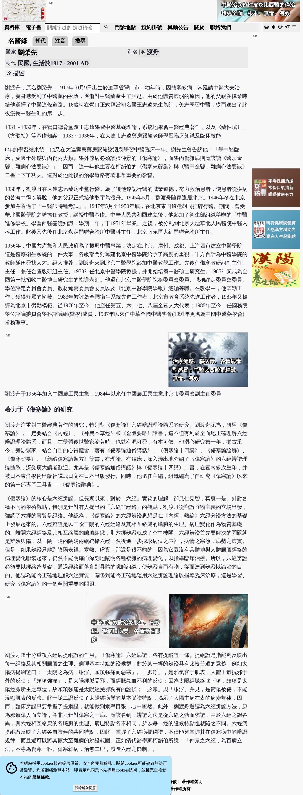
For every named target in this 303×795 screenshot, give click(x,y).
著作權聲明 (192, 781)
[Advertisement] (85, 363)
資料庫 (12, 27)
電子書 (33, 27)
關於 (199, 27)
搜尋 (80, 41)
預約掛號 (151, 27)
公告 (178, 27)
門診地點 (125, 27)
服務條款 (40, 777)
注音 (60, 41)
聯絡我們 (220, 27)
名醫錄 (17, 40)
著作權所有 (180, 788)
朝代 (40, 41)
